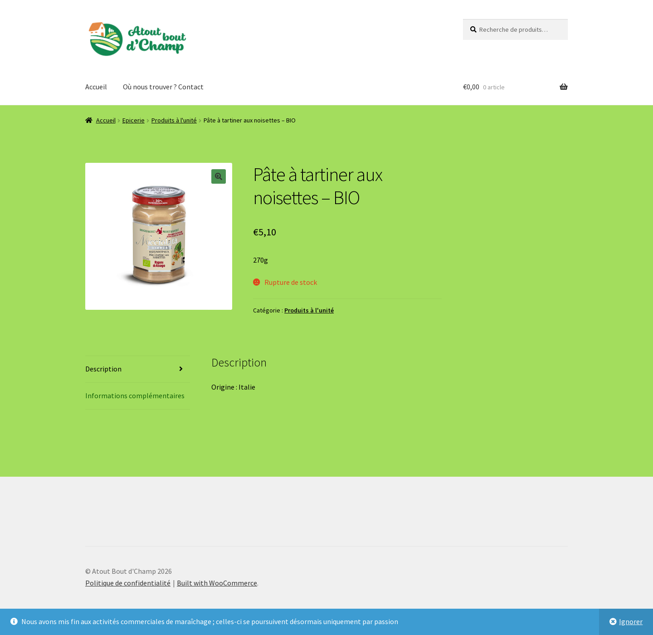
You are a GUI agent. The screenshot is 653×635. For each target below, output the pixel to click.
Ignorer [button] (631, 621)
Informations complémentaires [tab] (135, 395)
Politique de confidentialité (128, 582)
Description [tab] (103, 368)
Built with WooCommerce (217, 582)
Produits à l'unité (174, 120)
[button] (218, 176)
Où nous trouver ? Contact (163, 86)
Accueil (96, 86)
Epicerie (133, 120)
